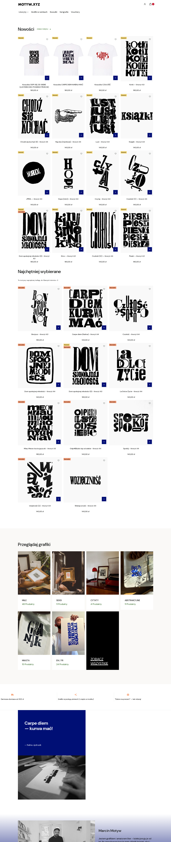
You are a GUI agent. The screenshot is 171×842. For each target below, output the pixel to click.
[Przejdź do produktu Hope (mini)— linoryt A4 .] (68, 173)
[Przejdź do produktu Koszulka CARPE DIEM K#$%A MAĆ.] (68, 58)
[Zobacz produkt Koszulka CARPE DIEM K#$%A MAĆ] (81, 78)
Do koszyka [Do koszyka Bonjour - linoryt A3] (58, 327)
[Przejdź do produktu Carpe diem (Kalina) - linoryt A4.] (85, 308)
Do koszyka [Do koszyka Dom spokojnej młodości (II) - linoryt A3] (47, 249)
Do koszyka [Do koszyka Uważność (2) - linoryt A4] (58, 499)
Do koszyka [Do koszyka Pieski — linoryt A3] (150, 249)
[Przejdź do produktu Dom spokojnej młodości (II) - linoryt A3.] (34, 230)
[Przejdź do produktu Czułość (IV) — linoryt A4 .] (102, 230)
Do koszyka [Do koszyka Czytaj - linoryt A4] (115, 192)
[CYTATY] (102, 580)
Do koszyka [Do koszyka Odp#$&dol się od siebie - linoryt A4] (104, 442)
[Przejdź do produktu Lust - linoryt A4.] (102, 116)
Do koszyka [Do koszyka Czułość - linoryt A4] (150, 327)
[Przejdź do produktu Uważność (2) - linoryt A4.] (40, 480)
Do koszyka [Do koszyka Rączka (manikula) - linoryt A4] (81, 135)
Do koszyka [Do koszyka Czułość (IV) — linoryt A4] (115, 249)
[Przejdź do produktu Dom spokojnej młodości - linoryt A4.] (40, 365)
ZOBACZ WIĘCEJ (44, 29)
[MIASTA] (34, 640)
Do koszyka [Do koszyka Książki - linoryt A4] (150, 135)
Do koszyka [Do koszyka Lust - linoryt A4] (115, 135)
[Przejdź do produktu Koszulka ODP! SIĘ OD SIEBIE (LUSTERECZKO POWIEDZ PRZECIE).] (34, 58)
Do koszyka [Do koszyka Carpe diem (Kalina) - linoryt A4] (104, 327)
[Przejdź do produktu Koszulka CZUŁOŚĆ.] (102, 58)
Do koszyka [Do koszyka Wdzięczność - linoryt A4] (104, 499)
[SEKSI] (68, 580)
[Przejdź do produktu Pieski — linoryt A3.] (137, 230)
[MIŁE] (34, 580)
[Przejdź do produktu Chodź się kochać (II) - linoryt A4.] (34, 116)
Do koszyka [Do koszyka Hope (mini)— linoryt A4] (81, 192)
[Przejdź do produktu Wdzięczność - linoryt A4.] (85, 480)
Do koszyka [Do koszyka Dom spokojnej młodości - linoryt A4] (58, 385)
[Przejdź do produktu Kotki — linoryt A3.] (137, 58)
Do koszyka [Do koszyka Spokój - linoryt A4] (150, 442)
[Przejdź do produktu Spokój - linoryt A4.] (131, 422)
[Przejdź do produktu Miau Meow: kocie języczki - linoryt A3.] (40, 422)
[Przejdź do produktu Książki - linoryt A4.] (137, 116)
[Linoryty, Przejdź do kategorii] (103, 661)
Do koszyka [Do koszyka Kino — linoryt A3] (81, 249)
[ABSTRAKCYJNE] (137, 580)
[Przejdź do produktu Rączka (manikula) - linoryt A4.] (68, 116)
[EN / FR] (68, 640)
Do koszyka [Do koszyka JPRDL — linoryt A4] (47, 192)
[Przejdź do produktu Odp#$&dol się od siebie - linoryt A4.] (85, 422)
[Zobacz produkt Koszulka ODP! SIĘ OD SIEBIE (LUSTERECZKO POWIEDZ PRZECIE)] (47, 78)
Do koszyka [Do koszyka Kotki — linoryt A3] (150, 78)
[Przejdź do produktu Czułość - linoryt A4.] (131, 308)
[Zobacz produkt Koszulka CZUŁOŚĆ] (115, 78)
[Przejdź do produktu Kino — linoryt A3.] (68, 230)
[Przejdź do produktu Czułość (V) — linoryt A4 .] (137, 173)
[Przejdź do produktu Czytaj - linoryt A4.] (102, 173)
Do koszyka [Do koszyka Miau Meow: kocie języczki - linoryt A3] (58, 442)
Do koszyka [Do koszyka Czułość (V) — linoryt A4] (150, 192)
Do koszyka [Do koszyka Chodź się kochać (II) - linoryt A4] (47, 135)
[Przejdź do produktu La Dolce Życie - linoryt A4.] (131, 365)
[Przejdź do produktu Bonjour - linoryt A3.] (40, 308)
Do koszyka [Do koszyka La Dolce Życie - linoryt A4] (150, 385)
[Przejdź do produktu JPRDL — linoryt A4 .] (34, 173)
